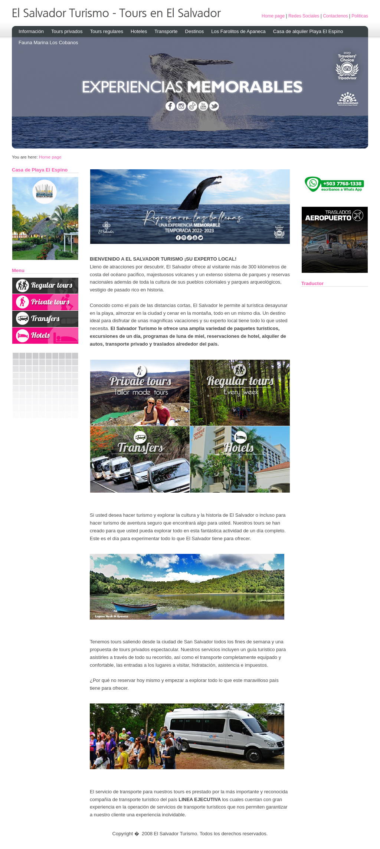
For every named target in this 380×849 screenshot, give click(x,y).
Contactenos (335, 16)
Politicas (359, 16)
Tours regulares (106, 31)
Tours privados (67, 31)
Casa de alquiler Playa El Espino (308, 31)
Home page (273, 16)
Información (31, 31)
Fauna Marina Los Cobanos (48, 42)
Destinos (194, 31)
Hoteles (139, 31)
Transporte (165, 31)
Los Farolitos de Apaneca (238, 31)
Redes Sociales (303, 16)
